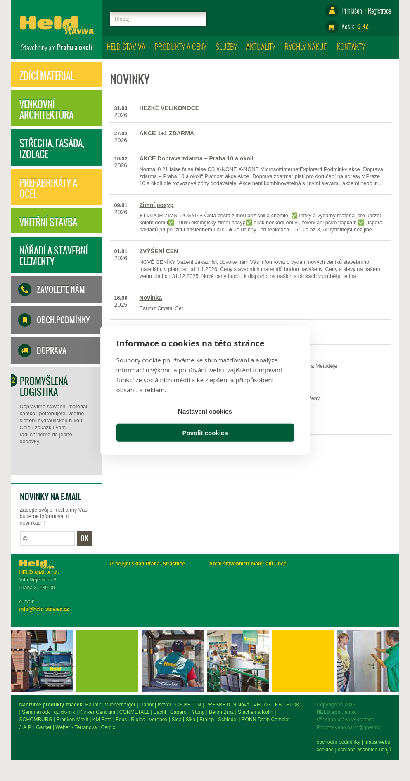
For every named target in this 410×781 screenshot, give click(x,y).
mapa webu (80, 742)
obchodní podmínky (41, 742)
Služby (226, 46)
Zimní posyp (157, 205)
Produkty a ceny (180, 46)
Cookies (27, 750)
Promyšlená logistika (44, 386)
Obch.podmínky (63, 320)
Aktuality (260, 46)
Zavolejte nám (61, 289)
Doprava (51, 350)
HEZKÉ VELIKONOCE (169, 108)
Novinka (151, 297)
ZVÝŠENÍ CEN (159, 251)
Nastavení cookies (159, 422)
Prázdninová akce (164, 330)
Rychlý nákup (305, 46)
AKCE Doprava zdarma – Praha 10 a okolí (197, 158)
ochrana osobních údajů (67, 750)
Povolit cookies (250, 422)
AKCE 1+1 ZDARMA (167, 133)
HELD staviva (126, 46)
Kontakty (351, 46)
